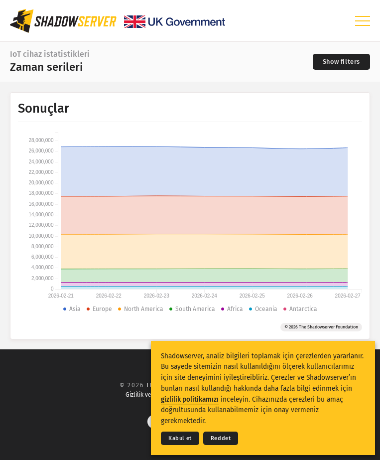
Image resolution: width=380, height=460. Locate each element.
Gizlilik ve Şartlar (149, 394)
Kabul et (180, 438)
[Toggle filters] (341, 62)
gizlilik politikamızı (190, 399)
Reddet (221, 438)
